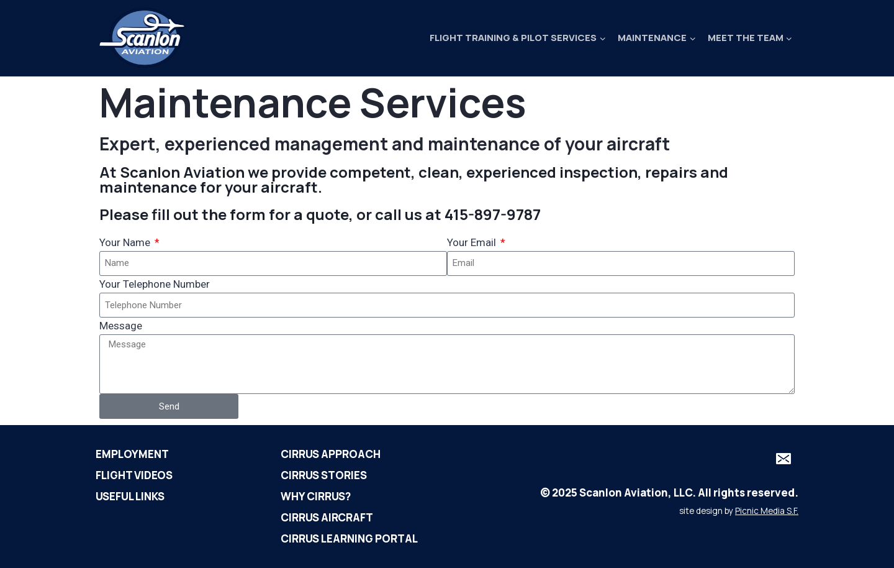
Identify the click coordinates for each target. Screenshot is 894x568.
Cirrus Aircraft (327, 517)
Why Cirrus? (316, 496)
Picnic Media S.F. (766, 510)
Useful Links (130, 496)
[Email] (783, 459)
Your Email (473, 242)
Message (120, 325)
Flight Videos (134, 475)
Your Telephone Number (154, 284)
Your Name (126, 242)
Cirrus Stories (324, 475)
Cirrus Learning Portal (349, 538)
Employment (132, 454)
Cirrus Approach (331, 454)
